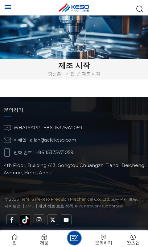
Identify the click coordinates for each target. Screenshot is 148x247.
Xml (29, 205)
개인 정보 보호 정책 (55, 205)
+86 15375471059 (54, 152)
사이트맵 (13, 205)
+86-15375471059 (63, 127)
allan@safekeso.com (53, 140)
